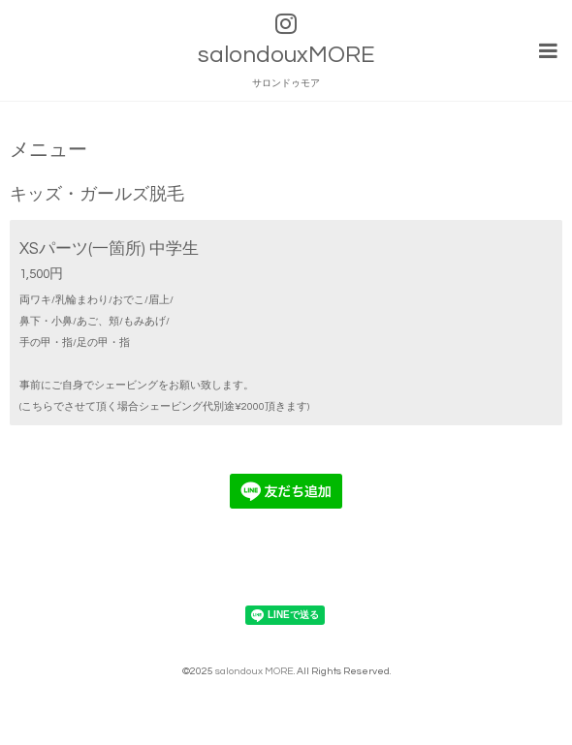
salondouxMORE (286, 55)
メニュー (48, 150)
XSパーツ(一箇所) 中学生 (109, 248)
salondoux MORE (254, 671)
